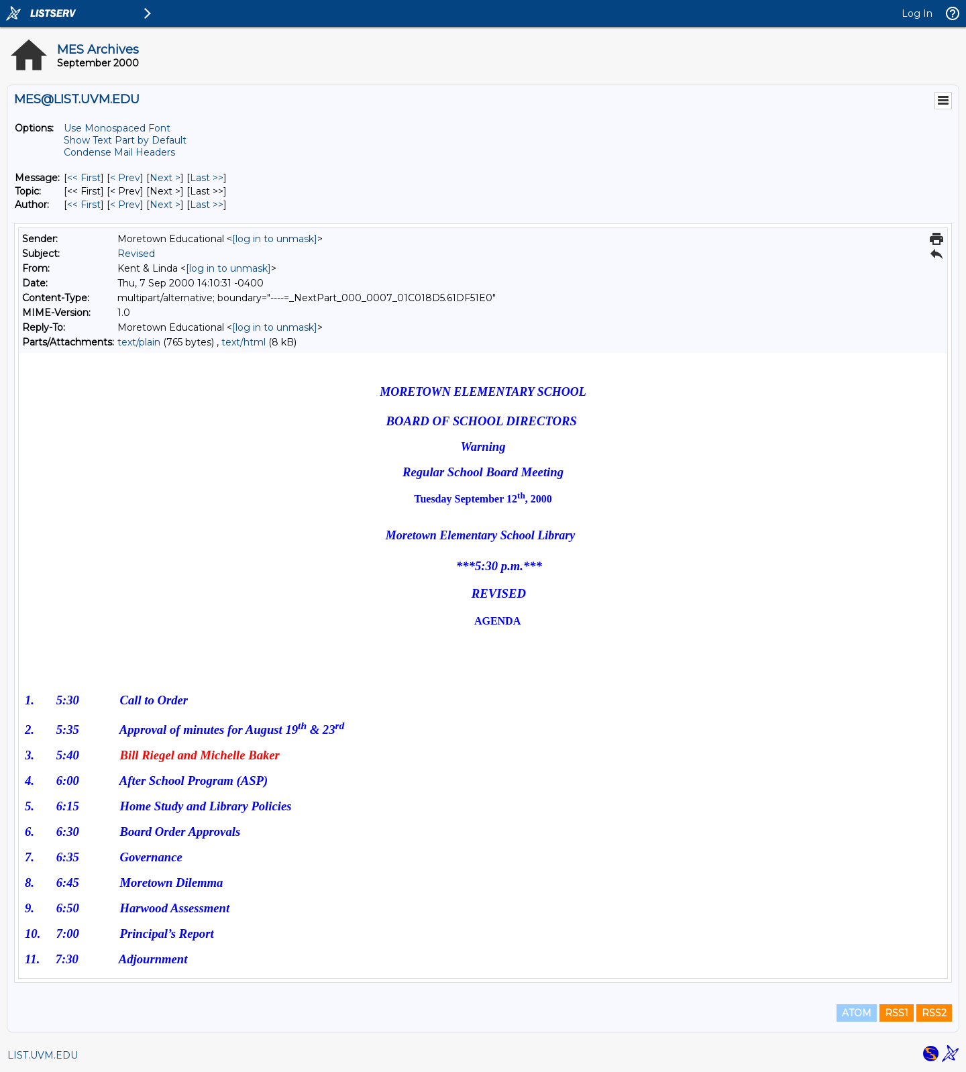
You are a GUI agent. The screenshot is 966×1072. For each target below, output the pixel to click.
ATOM (856, 1013)
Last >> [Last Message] (206, 178)
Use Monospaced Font (117, 128)
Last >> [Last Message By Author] (206, 205)
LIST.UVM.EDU (42, 1055)
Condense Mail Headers (119, 152)
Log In (917, 13)
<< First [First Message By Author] (84, 205)
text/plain (138, 342)
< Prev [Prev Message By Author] (125, 205)
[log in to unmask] (274, 239)
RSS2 (934, 1013)
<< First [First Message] (84, 178)
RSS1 (896, 1013)
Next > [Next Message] (165, 178)
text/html (243, 342)
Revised (136, 254)
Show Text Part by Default (125, 140)
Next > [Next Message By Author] (165, 205)
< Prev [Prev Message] (125, 178)
